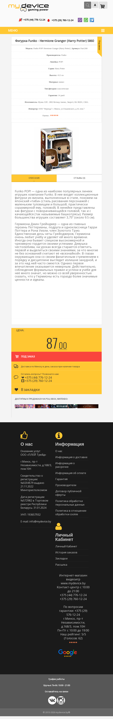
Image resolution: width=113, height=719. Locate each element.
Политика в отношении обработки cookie (70, 514)
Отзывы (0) (79, 177)
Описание (34, 177)
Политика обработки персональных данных (69, 504)
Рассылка (61, 567)
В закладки (27, 388)
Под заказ (25, 354)
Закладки (61, 561)
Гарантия (61, 479)
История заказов (66, 554)
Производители (65, 486)
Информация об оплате (70, 473)
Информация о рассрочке (65, 464)
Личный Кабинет (66, 548)
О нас (58, 450)
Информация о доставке (71, 456)
